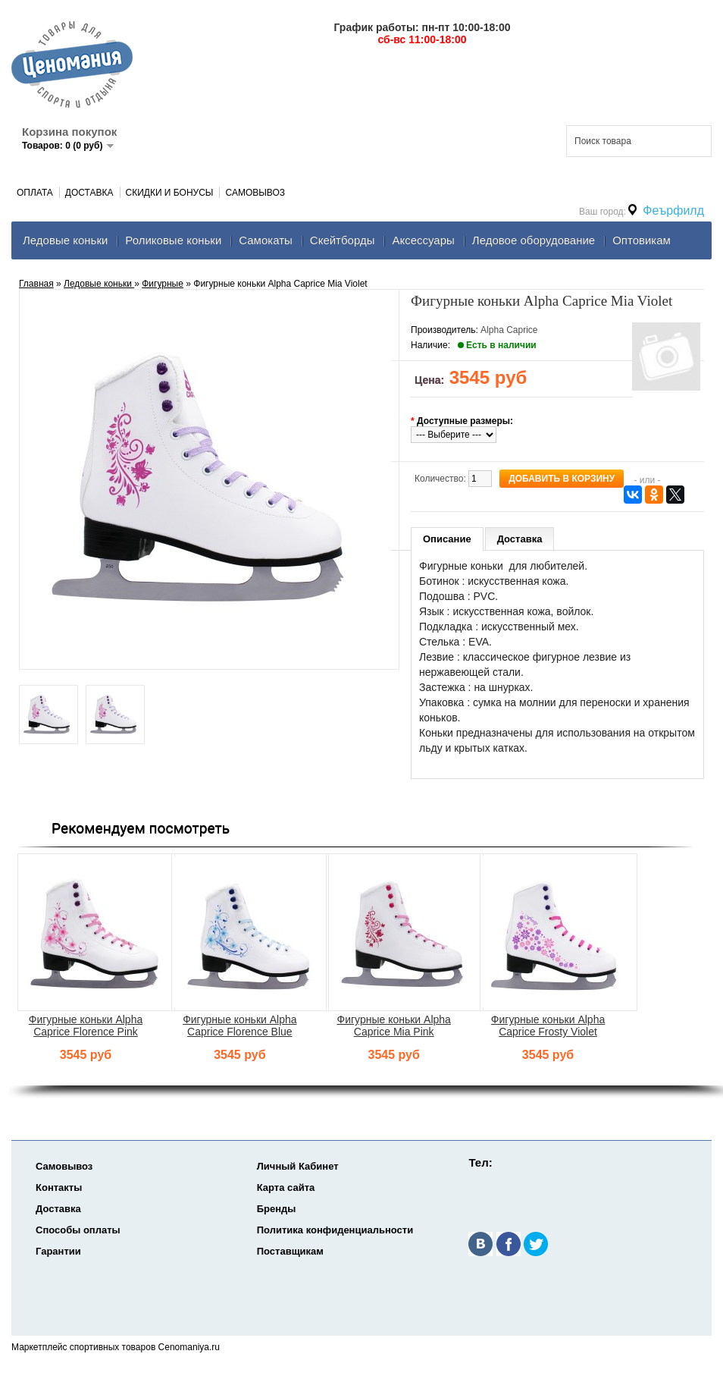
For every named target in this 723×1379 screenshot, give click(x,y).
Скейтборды (342, 240)
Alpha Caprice (508, 330)
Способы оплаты (78, 1230)
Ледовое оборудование (533, 240)
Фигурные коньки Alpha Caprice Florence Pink (85, 1025)
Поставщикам (290, 1251)
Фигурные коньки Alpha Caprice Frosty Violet (548, 1025)
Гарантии (58, 1251)
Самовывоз (255, 192)
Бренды (276, 1208)
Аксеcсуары (423, 240)
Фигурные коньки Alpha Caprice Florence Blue (239, 1025)
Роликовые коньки (173, 240)
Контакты (59, 1187)
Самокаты (266, 240)
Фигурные (162, 283)
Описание (447, 539)
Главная (36, 283)
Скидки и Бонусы (170, 192)
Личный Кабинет (298, 1166)
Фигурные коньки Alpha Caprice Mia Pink (393, 1025)
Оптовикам (641, 240)
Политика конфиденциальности (335, 1230)
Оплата (35, 192)
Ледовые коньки (65, 240)
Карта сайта (286, 1187)
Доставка (89, 192)
